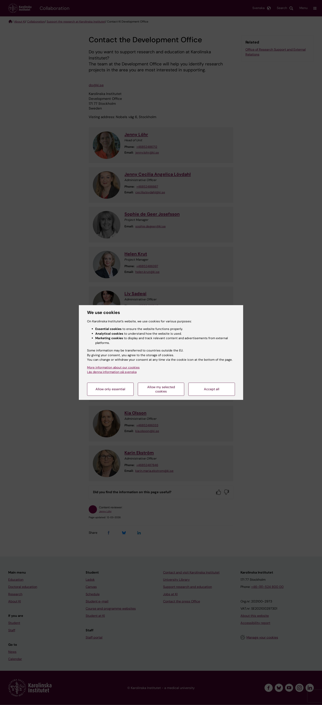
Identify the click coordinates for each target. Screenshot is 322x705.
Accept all (211, 389)
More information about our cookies (113, 367)
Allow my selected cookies (161, 389)
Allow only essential (110, 389)
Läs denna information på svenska (112, 372)
